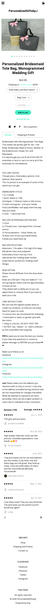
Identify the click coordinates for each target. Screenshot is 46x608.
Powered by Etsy (23, 603)
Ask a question (30, 126)
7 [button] (26, 56)
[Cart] (43, 4)
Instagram (23, 578)
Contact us (23, 550)
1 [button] (12, 56)
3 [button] (17, 56)
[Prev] (5, 517)
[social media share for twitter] (15, 126)
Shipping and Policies (23, 546)
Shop (23, 542)
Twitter (23, 574)
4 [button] (19, 56)
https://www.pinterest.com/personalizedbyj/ (22, 377)
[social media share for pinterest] (20, 126)
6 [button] (24, 56)
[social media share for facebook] (10, 126)
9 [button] (31, 56)
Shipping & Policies (26, 135)
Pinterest (23, 571)
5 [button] (21, 56)
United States (26, 84)
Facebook (23, 566)
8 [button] (29, 56)
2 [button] (14, 56)
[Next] (41, 517)
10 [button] (34, 56)
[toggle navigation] (2, 3)
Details (8, 135)
